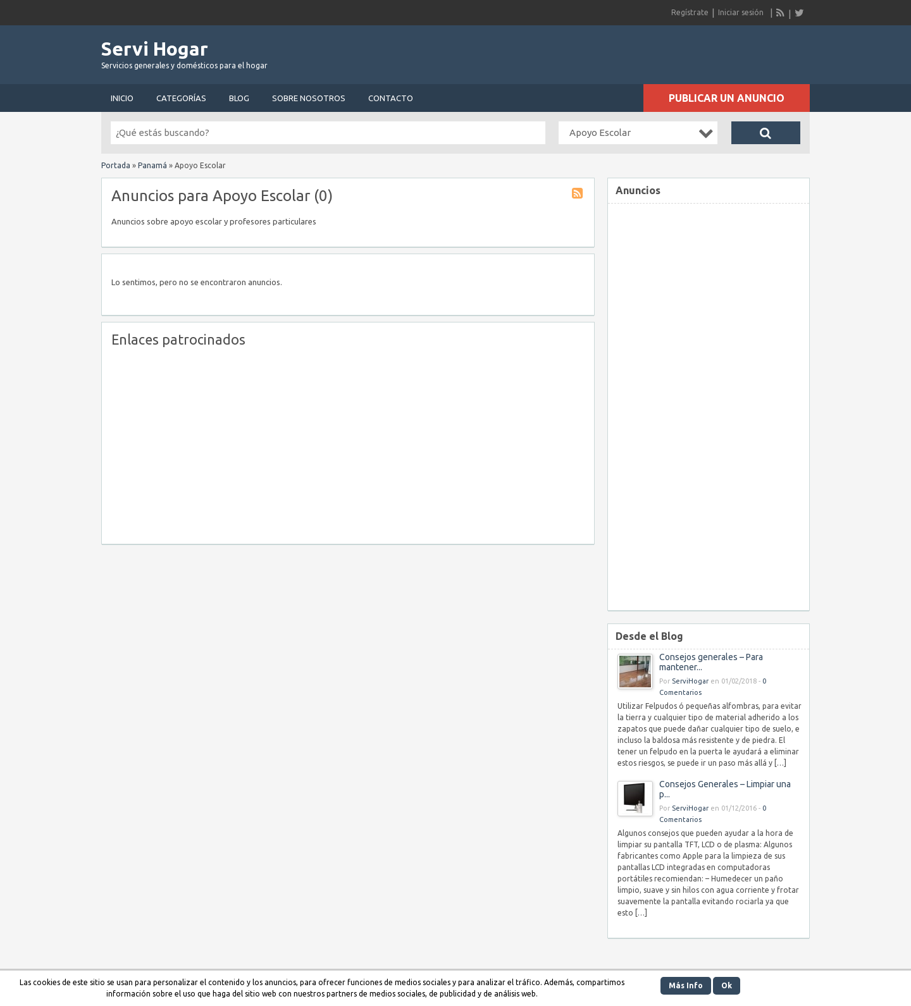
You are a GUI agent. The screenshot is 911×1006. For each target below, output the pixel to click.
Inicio (122, 98)
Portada (115, 165)
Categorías (181, 98)
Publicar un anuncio (726, 98)
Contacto (390, 98)
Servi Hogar (154, 48)
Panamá (152, 165)
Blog (239, 98)
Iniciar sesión (741, 12)
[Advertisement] (662, 51)
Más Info (686, 985)
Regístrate (690, 12)
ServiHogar (690, 681)
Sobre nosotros (308, 98)
